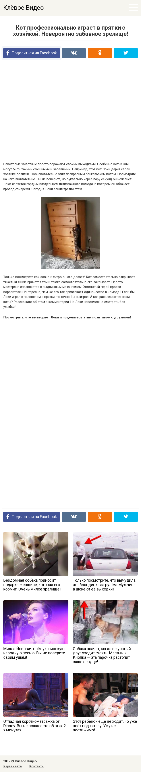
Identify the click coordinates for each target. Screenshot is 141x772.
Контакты (36, 766)
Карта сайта (12, 766)
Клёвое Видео (23, 7)
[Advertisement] (70, 112)
